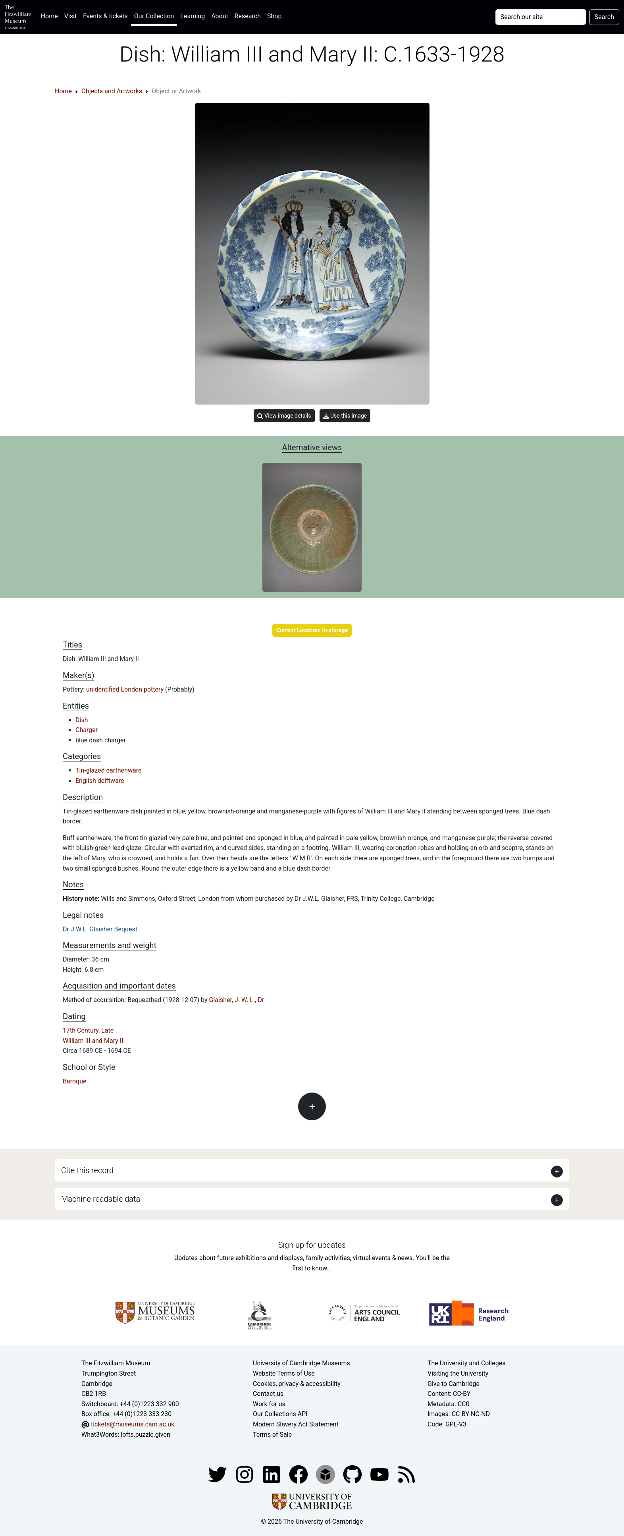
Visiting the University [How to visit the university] (458, 1373)
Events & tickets (105, 16)
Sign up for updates (312, 1245)
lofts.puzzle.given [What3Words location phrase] (145, 1434)
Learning (192, 16)
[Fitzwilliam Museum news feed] (406, 1474)
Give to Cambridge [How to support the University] (454, 1384)
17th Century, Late (88, 1030)
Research (248, 16)
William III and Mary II (93, 1041)
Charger (86, 730)
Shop (274, 16)
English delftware (99, 780)
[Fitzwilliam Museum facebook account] (272, 1474)
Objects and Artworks (111, 91)
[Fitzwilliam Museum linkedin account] (299, 1474)
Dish (81, 720)
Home (51, 15)
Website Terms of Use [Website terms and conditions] (284, 1373)
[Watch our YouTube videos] (380, 1474)
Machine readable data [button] (100, 1199)
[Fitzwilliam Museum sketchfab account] (326, 1474)
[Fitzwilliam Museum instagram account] (245, 1474)
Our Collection (154, 16)
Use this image (345, 415)
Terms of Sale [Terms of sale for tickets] (272, 1434)
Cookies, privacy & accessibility (297, 1384)
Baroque (74, 1081)
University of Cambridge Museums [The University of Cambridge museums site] (301, 1363)
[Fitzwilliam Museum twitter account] (218, 1474)
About (219, 16)
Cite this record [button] (87, 1170)
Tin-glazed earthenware (108, 770)
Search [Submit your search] (604, 17)
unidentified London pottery (125, 689)
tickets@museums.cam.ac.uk (132, 1424)
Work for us (269, 1404)
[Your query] (540, 17)
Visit (70, 16)
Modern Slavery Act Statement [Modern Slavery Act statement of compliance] (296, 1424)
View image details (284, 415)
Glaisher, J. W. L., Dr (236, 1000)
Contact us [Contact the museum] (268, 1393)
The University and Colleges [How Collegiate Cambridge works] (466, 1363)
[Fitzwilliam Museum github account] (353, 1474)
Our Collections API (280, 1414)
